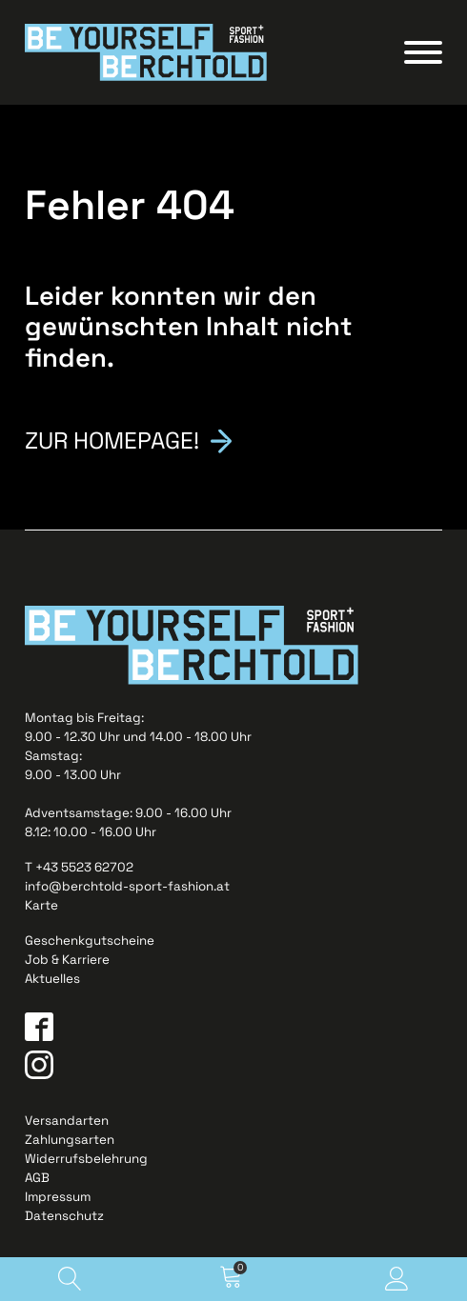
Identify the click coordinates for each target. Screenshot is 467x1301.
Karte (41, 905)
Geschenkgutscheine (89, 940)
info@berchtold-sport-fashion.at (127, 886)
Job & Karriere (67, 959)
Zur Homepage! (112, 440)
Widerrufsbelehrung (86, 1159)
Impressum (58, 1197)
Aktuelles (52, 979)
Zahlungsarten (69, 1139)
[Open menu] (423, 52)
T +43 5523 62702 (79, 867)
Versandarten (67, 1120)
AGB (37, 1178)
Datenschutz (64, 1216)
